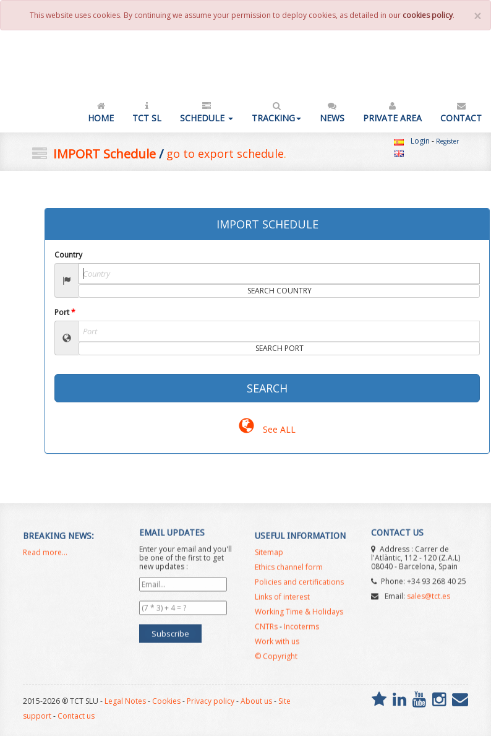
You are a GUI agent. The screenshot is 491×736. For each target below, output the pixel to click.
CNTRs (266, 631)
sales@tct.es (428, 591)
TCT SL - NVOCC (54, 66)
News (332, 112)
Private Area (392, 112)
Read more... (45, 557)
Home (101, 112)
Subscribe (170, 628)
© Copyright (276, 661)
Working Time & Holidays (299, 617)
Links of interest (282, 602)
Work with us (277, 646)
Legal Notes (125, 701)
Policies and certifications (299, 587)
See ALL (266, 429)
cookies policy (428, 15)
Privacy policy (210, 701)
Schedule (206, 112)
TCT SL (146, 112)
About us (256, 701)
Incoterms (301, 631)
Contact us (76, 716)
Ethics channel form (289, 572)
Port (64, 312)
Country (68, 254)
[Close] (477, 16)
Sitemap (269, 557)
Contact (461, 112)
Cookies (166, 701)
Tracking (276, 112)
